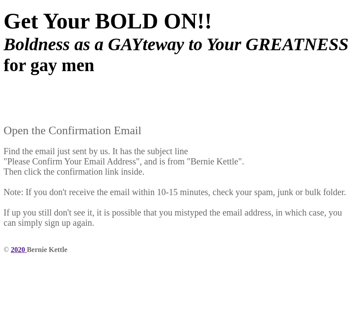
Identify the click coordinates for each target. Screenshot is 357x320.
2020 (19, 249)
